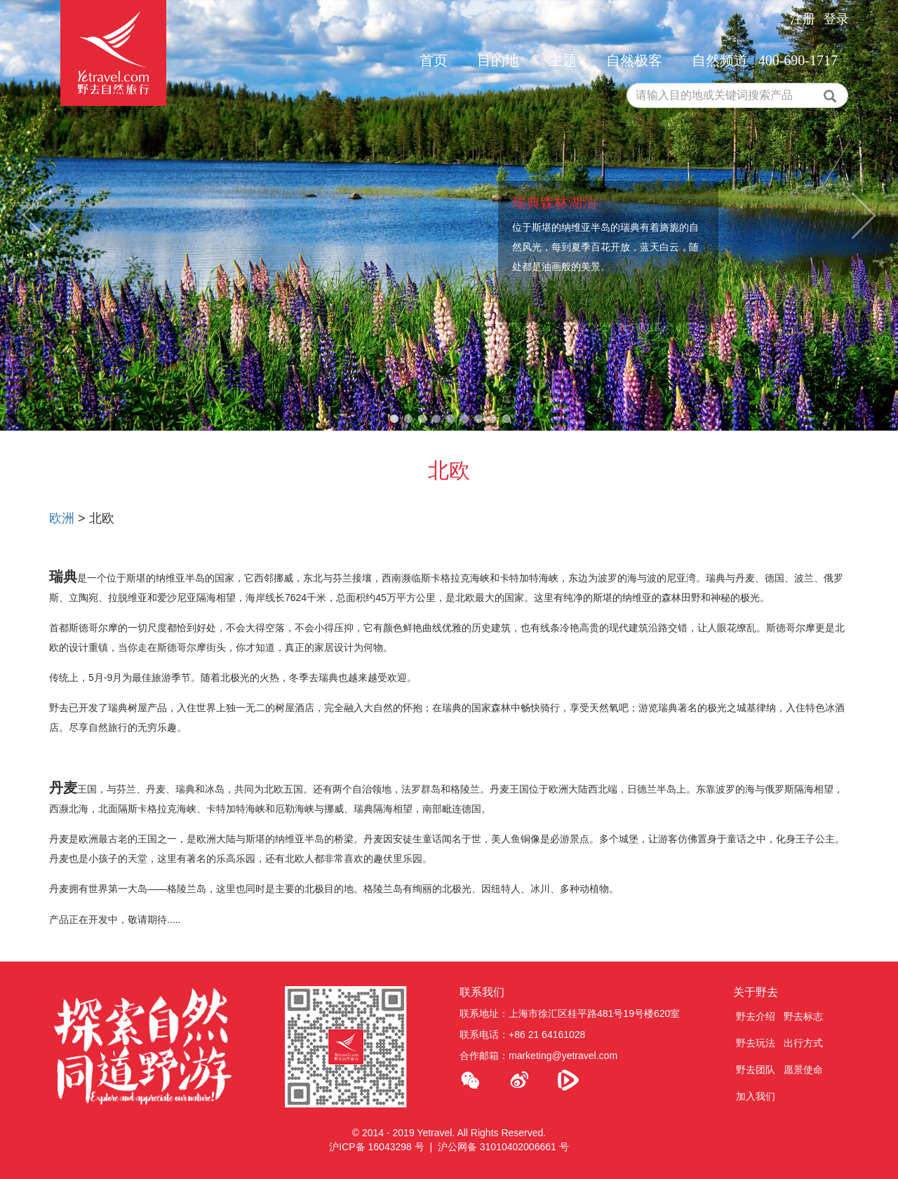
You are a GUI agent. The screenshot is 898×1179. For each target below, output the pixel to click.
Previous (34, 215)
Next (864, 215)
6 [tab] (464, 419)
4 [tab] (436, 419)
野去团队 (755, 1069)
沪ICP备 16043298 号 (376, 1146)
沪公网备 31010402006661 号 (503, 1146)
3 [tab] (422, 419)
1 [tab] (394, 419)
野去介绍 (755, 1016)
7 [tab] (478, 419)
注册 (802, 19)
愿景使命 (803, 1069)
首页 (434, 60)
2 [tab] (408, 419)
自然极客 (634, 60)
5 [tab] (450, 419)
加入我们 (755, 1096)
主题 (563, 60)
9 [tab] (507, 419)
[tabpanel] (449, 215)
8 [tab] (492, 419)
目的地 (498, 60)
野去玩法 (755, 1043)
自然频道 (720, 60)
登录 (836, 19)
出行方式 (803, 1043)
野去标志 (803, 1016)
